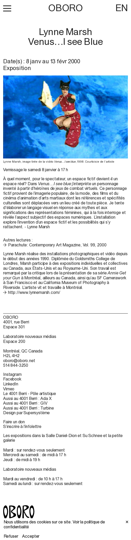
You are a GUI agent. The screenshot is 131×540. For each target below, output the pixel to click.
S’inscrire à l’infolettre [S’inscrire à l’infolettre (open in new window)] (22, 426)
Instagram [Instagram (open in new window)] (12, 374)
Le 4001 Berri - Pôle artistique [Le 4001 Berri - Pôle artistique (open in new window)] (29, 393)
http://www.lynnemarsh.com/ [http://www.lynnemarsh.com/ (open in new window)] (34, 292)
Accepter (30, 536)
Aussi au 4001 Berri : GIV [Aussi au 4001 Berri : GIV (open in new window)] (25, 403)
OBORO (65, 8)
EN (121, 7)
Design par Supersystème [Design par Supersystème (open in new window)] (26, 412)
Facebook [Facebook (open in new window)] (12, 379)
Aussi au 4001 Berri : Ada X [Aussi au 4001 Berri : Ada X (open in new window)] (27, 398)
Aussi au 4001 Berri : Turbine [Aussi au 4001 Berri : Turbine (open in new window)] (28, 408)
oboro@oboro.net (19, 360)
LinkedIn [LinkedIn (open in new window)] (10, 384)
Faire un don (14, 421)
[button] (7, 8)
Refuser (11, 536)
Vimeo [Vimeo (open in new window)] (8, 388)
